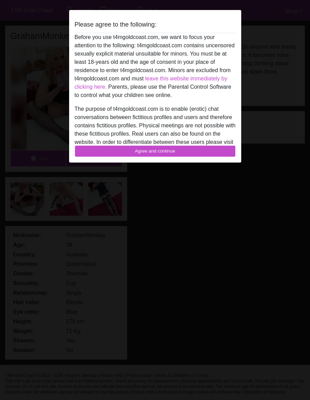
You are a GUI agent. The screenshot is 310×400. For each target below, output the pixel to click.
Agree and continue (155, 151)
